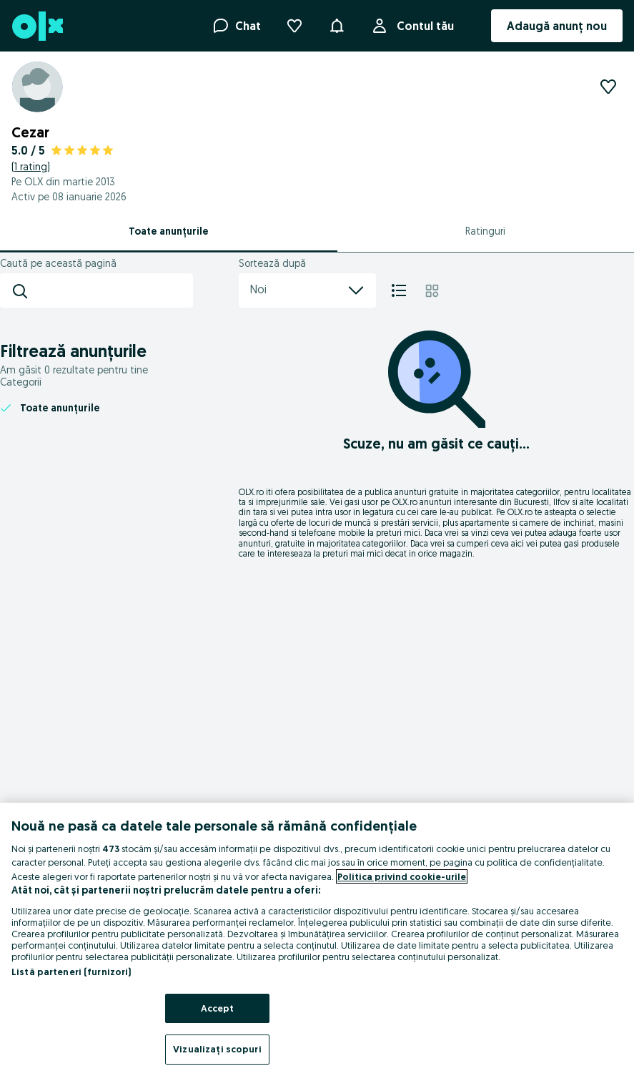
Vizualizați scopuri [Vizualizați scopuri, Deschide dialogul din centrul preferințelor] (217, 1049)
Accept (217, 1008)
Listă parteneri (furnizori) (71, 971)
